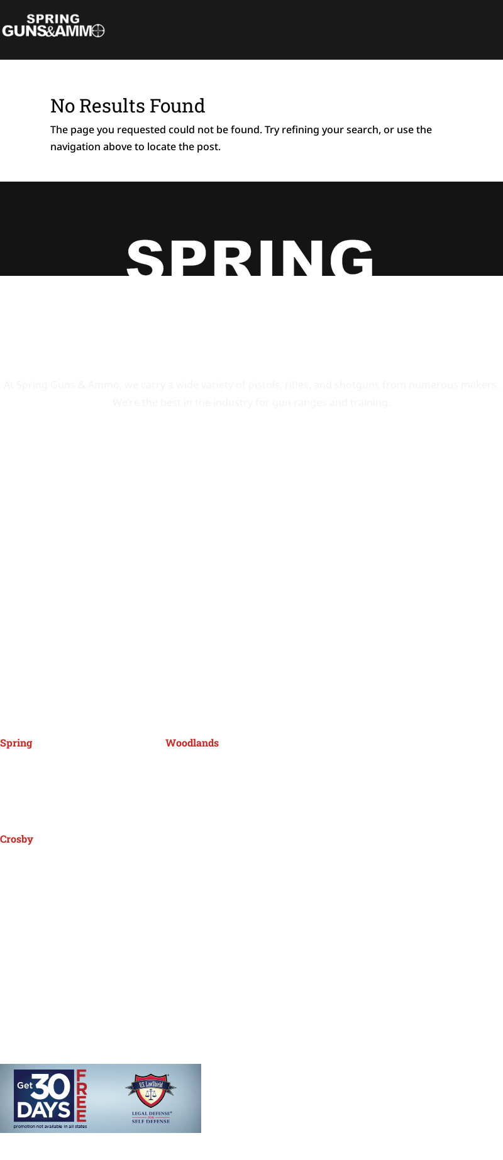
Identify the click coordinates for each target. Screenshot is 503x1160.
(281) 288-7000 (45, 812)
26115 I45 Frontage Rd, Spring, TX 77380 (261, 768)
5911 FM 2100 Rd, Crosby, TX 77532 (82, 865)
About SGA (58, 987)
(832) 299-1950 (211, 795)
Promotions (61, 966)
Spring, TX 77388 (39, 785)
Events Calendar (72, 945)
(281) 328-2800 (45, 892)
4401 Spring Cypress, (49, 768)
